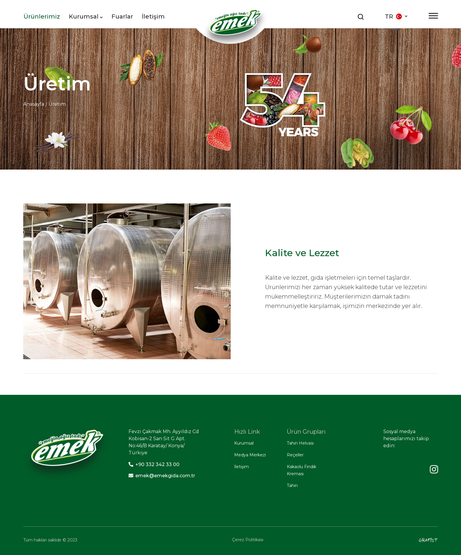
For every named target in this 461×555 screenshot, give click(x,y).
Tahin (292, 485)
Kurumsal (86, 16)
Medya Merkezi (250, 455)
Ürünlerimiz (42, 16)
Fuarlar (122, 16)
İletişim (153, 16)
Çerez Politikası (247, 539)
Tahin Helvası (300, 443)
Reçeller (295, 455)
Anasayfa (33, 104)
